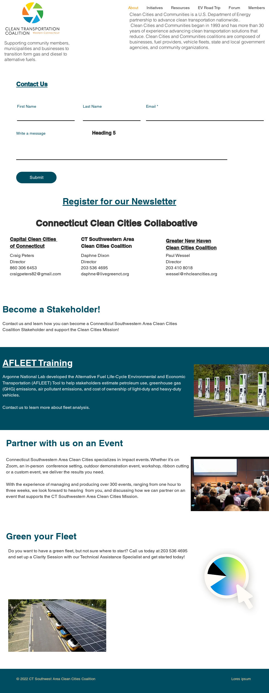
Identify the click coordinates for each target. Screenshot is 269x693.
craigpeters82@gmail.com (35, 273)
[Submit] (36, 177)
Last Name (92, 106)
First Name (26, 106)
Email (151, 106)
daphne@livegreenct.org (105, 273)
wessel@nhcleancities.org (191, 273)
